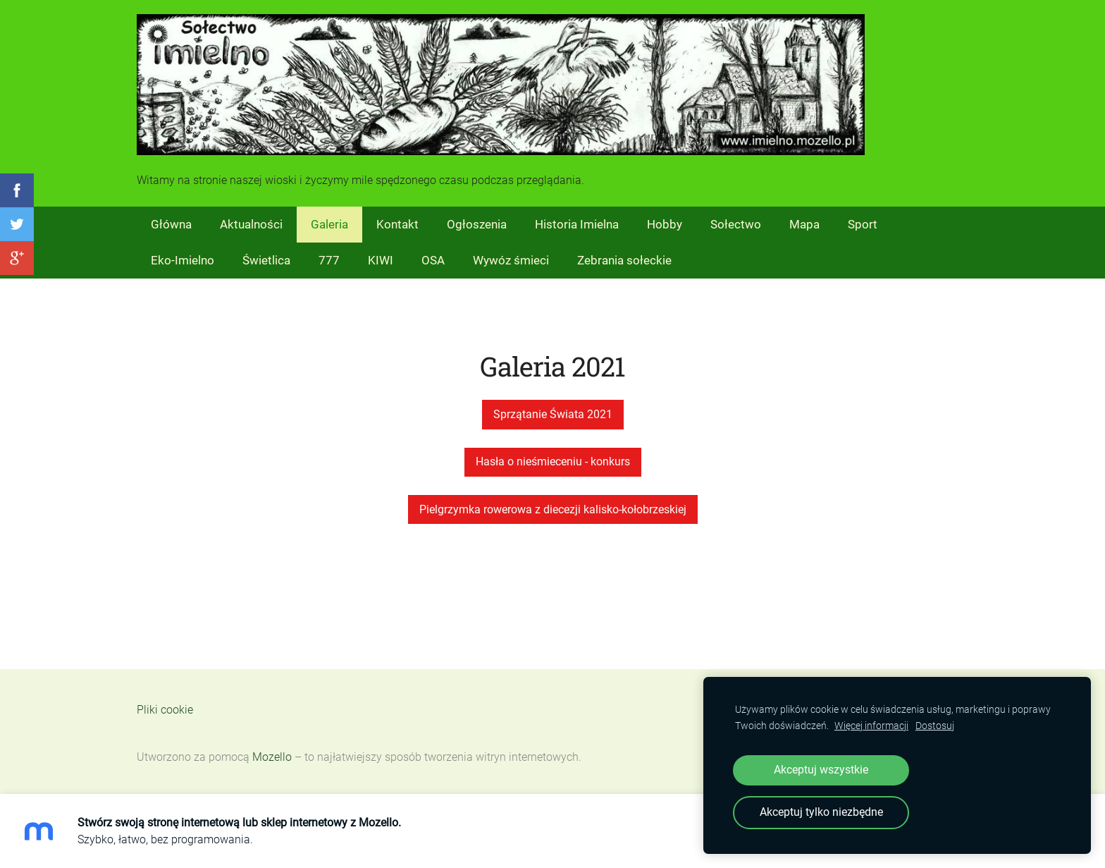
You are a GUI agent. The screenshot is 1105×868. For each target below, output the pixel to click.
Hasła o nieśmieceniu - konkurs (553, 461)
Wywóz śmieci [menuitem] (511, 260)
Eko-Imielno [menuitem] (182, 260)
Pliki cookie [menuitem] (165, 709)
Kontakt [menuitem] (397, 224)
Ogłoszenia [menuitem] (477, 224)
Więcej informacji (871, 726)
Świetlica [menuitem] (266, 260)
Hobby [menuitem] (664, 224)
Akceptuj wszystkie (821, 769)
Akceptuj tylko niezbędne (821, 812)
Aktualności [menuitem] (251, 224)
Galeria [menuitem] (329, 224)
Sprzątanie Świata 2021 (552, 414)
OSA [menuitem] (433, 260)
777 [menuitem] (329, 260)
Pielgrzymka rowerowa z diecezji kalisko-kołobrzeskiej (552, 509)
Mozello (272, 757)
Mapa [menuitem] (804, 224)
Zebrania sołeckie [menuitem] (624, 260)
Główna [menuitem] (171, 224)
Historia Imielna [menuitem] (577, 224)
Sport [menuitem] (862, 224)
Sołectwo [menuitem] (735, 224)
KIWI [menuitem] (380, 260)
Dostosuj (934, 726)
